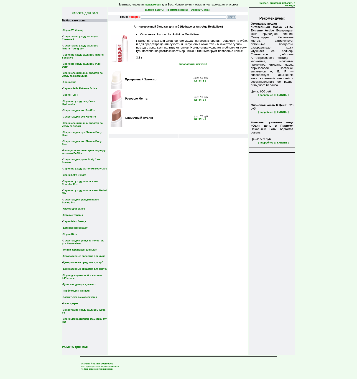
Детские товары (73, 215)
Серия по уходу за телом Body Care (85, 168)
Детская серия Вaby (75, 227)
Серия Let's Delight (74, 175)
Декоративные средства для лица (84, 256)
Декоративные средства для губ (83, 262)
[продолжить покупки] (193, 64)
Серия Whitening (73, 30)
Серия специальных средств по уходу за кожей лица (82, 74)
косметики (112, 366)
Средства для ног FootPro (79, 110)
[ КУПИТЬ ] (282, 95)
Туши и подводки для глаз (79, 284)
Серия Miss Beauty (74, 221)
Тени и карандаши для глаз (80, 249)
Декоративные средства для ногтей (85, 268)
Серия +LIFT (70, 94)
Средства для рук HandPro (79, 116)
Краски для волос (74, 208)
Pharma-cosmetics (102, 363)
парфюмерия (153, 4)
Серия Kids (70, 234)
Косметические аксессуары (80, 297)
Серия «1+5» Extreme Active (80, 88)
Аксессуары (70, 303)
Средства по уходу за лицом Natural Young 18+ (80, 47)
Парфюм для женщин (76, 290)
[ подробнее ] (266, 95)
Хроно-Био (69, 82)
